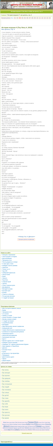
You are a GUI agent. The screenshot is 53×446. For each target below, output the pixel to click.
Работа (11, 424)
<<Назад (20, 236)
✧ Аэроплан (4, 267)
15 (49, 18)
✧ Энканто (4, 278)
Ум (28, 426)
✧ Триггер (4, 283)
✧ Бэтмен (4, 292)
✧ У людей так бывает (7, 298)
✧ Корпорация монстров (8, 337)
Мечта (45, 428)
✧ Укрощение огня (6, 260)
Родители (20, 426)
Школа (34, 427)
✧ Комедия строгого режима (9, 265)
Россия (7, 424)
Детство (48, 427)
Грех (34, 426)
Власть (43, 424)
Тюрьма (4, 424)
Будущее (47, 426)
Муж (36, 422)
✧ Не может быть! (6, 349)
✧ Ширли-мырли (5, 360)
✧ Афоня (3, 358)
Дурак (43, 429)
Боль (26, 429)
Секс (16, 422)
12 (42, 18)
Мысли (31, 426)
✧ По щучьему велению (8, 296)
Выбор (15, 426)
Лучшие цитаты (5, 18)
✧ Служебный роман (7, 322)
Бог (21, 428)
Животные (22, 429)
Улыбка (5, 429)
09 (35, 18)
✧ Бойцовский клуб (6, 328)
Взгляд (19, 422)
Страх (45, 422)
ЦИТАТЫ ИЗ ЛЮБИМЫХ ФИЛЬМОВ (26, 5)
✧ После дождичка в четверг (9, 262)
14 (47, 18)
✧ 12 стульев (5, 313)
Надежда (47, 429)
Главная (3, 15)
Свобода (15, 424)
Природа (24, 424)
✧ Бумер (3, 310)
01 (15, 18)
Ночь (34, 429)
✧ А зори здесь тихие (7, 263)
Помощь (37, 427)
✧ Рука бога (4, 280)
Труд (19, 427)
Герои (26, 422)
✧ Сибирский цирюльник (8, 272)
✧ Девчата (4, 348)
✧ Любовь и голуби (6, 315)
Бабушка (41, 427)
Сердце (38, 426)
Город (32, 424)
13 (44, 18)
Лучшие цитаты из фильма (26, 239)
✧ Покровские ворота (7, 333)
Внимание (11, 427)
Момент (30, 429)
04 (22, 18)
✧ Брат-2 (3, 339)
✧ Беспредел (5, 324)
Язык (7, 422)
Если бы (48, 424)
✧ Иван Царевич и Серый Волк (10, 346)
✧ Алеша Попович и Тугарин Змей (11, 317)
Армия (10, 422)
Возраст (43, 426)
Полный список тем (27, 433)
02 (17, 18)
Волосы (15, 427)
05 (25, 18)
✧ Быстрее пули (5, 290)
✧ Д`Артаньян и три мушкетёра (10, 353)
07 (30, 18)
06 (27, 18)
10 (37, 18)
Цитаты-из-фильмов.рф (26, 3)
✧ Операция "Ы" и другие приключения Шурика (14, 344)
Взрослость (5, 427)
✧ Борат (3, 276)
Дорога (39, 424)
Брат (23, 427)
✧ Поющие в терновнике (8, 254)
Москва (22, 422)
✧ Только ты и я (5, 269)
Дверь (31, 427)
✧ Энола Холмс (5, 274)
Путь (43, 422)
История (40, 422)
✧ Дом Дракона (5, 287)
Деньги (6, 426)
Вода (49, 422)
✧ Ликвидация (5, 355)
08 (32, 18)
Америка (26, 428)
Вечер (12, 429)
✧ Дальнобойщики (6, 258)
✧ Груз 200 (4, 271)
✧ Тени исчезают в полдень (9, 256)
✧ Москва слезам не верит (8, 319)
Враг (23, 426)
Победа (12, 426)
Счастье (19, 424)
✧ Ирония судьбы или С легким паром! (12, 340)
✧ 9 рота (3, 351)
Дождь (26, 426)
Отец (36, 424)
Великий (37, 429)
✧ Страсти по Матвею (7, 294)
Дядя (41, 429)
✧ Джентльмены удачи (7, 357)
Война (28, 424)
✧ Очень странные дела (8, 285)
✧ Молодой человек (6, 289)
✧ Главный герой (6, 281)
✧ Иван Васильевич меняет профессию (12, 326)
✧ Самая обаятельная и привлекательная (13, 330)
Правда (31, 422)
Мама (4, 422)
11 (40, 18)
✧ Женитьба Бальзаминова (9, 335)
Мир (9, 429)
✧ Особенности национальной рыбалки (12, 331)
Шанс (13, 422)
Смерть (17, 429)
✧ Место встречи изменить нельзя (11, 308)
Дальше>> (32, 236)
